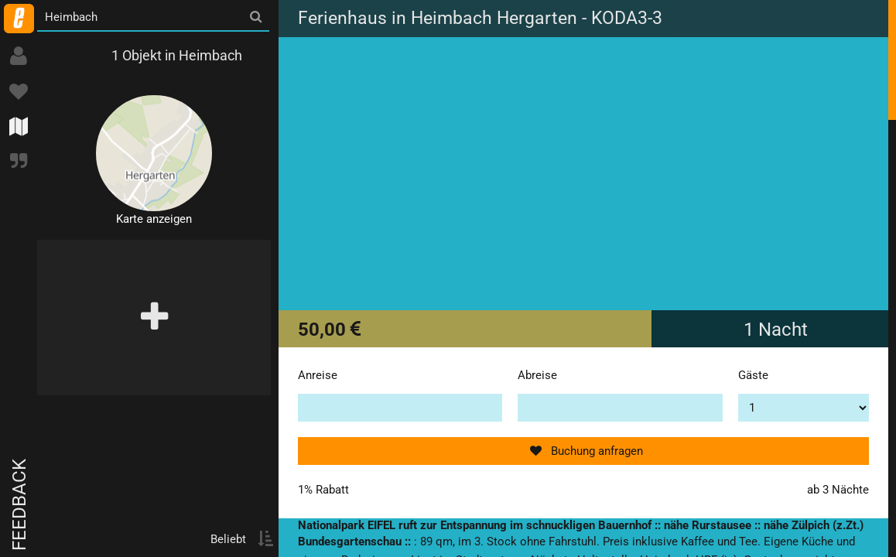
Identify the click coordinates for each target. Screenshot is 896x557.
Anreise (317, 375)
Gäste (753, 375)
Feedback (19, 505)
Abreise (537, 375)
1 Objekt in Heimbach (176, 55)
